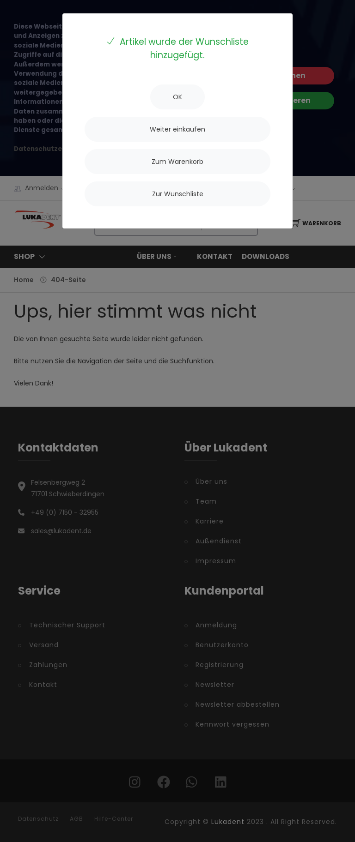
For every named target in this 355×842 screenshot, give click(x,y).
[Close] (177, 96)
